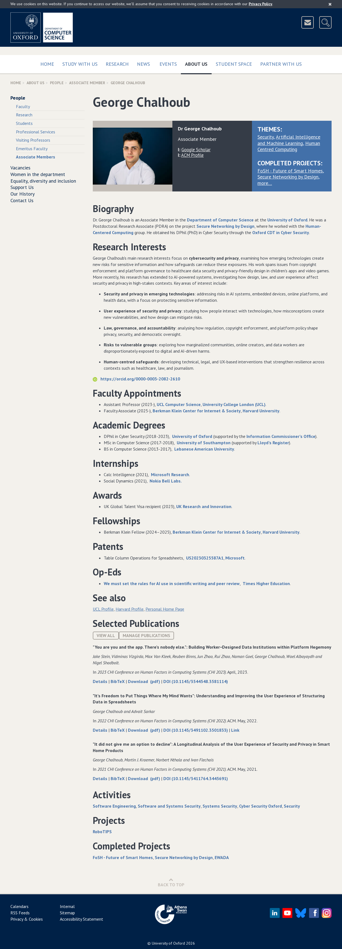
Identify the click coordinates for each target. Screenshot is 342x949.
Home (47, 64)
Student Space (234, 64)
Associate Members (35, 157)
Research (117, 64)
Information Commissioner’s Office (280, 436)
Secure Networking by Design (287, 177)
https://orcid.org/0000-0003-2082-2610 (136, 379)
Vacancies (20, 167)
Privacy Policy (260, 3)
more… (264, 183)
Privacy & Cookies (26, 919)
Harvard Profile (130, 609)
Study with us (79, 64)
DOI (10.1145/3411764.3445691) (195, 778)
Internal (67, 906)
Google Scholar (196, 150)
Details (100, 681)
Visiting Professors (33, 140)
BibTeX (118, 681)
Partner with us (281, 64)
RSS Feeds (20, 912)
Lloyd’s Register (273, 442)
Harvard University (261, 410)
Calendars (19, 906)
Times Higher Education (266, 583)
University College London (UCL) (234, 404)
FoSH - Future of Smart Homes (290, 171)
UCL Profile (103, 609)
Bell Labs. (172, 481)
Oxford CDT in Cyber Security (280, 232)
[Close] (330, 4)
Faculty (23, 106)
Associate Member (87, 82)
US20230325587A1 (204, 558)
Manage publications (146, 635)
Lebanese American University (204, 449)
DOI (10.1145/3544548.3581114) (195, 681)
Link (235, 730)
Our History (22, 194)
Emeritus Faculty (31, 148)
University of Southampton (204, 442)
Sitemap (67, 912)
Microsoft (235, 558)
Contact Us (21, 200)
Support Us (22, 187)
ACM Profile (192, 155)
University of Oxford (287, 220)
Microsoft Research (170, 474)
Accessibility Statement (81, 919)
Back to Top (171, 882)
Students (24, 123)
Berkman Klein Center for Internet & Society (197, 410)
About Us (198, 63)
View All (106, 635)
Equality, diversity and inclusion (43, 181)
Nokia (155, 481)
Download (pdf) (144, 681)
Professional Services (35, 132)
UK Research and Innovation (203, 506)
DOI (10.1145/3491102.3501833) (196, 730)
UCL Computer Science (179, 404)
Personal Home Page (164, 609)
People (57, 82)
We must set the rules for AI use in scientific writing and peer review (172, 583)
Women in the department (37, 174)
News (143, 64)
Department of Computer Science (220, 220)
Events (168, 64)
